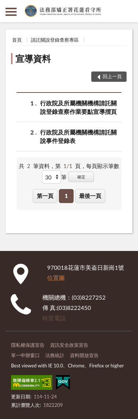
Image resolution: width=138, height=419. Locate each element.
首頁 (17, 40)
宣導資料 (33, 58)
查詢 (127, 11)
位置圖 (56, 277)
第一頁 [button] (45, 195)
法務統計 (54, 355)
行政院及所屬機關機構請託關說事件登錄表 (78, 136)
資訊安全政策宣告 (69, 345)
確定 (81, 176)
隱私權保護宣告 (28, 345)
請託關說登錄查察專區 (55, 40)
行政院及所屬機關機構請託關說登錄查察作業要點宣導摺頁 (78, 107)
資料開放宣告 (84, 355)
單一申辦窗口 (25, 355)
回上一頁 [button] (112, 76)
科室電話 (54, 317)
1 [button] (66, 195)
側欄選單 (11, 12)
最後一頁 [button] (90, 195)
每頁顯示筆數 (102, 166)
